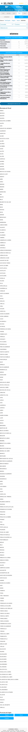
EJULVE (1, 318)
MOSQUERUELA (3, 468)
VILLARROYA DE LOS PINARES (6, 692)
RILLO (1, 544)
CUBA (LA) (2, 303)
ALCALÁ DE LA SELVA (4, 138)
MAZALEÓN (2, 435)
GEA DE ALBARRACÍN (4, 367)
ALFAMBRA (2, 146)
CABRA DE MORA (3, 225)
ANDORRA (2, 169)
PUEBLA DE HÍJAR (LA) (5, 534)
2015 (19, 13)
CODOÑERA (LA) (3, 288)
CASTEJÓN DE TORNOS (5, 263)
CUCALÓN (2, 308)
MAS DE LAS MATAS (4, 430)
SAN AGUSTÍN (3, 570)
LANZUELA (2, 407)
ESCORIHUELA (3, 321)
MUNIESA (2, 471)
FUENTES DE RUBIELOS (5, 357)
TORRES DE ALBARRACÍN (5, 626)
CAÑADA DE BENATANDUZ (5, 250)
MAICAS (1, 423)
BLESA (1, 212)
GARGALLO (2, 364)
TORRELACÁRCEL (4, 618)
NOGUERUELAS (3, 478)
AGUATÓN (2, 115)
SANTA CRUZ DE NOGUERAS (6, 575)
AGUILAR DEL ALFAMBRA (5, 120)
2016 (14, 13)
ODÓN (1, 484)
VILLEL (1, 697)
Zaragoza (7, 718)
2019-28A (8, 13)
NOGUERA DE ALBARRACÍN (5, 473)
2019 (3, 13)
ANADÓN (2, 166)
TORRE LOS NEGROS (4, 621)
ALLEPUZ (2, 151)
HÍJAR (1, 379)
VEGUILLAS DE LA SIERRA (5, 671)
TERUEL (1, 593)
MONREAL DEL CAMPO (5, 451)
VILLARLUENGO (3, 687)
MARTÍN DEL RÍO (3, 428)
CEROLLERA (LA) (3, 285)
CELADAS (2, 280)
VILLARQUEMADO (4, 689)
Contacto (4, 730)
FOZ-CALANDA (3, 341)
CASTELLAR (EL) (3, 268)
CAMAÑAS (2, 237)
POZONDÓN (2, 529)
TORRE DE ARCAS (4, 611)
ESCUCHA (2, 324)
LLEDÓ (1, 418)
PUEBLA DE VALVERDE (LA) (5, 537)
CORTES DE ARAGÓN (4, 293)
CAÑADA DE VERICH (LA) (5, 252)
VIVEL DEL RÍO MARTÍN (5, 704)
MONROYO (2, 453)
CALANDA (2, 232)
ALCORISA (2, 143)
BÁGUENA (2, 186)
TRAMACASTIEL (3, 636)
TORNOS (2, 600)
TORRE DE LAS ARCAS (5, 613)
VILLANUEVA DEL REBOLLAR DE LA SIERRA (9, 679)
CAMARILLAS (3, 242)
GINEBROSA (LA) (3, 369)
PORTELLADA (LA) (4, 527)
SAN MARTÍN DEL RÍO (4, 572)
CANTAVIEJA (2, 247)
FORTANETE (2, 339)
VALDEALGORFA (3, 654)
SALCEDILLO (2, 562)
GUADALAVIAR (3, 374)
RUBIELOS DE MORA (4, 560)
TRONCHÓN (2, 641)
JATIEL (1, 397)
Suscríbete (21, 3)
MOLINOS (2, 445)
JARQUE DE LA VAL (4, 395)
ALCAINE (2, 136)
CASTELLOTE (3, 270)
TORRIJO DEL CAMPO (4, 633)
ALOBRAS (2, 161)
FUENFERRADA (3, 349)
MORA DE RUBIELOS (4, 463)
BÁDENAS (2, 184)
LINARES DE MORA (4, 415)
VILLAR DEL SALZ (3, 684)
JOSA (1, 402)
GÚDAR (1, 377)
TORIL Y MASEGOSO (4, 595)
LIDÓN (1, 412)
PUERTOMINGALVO (4, 539)
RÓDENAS (2, 550)
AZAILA (1, 181)
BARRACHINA (3, 191)
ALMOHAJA (2, 158)
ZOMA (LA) (2, 707)
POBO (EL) (2, 524)
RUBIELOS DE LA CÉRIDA (5, 557)
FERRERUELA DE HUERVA (5, 329)
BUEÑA (1, 219)
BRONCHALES (3, 217)
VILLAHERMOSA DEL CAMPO (6, 677)
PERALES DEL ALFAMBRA (5, 517)
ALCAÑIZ (2, 141)
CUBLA (1, 306)
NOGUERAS (2, 476)
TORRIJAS (2, 631)
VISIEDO (2, 702)
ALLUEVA (2, 156)
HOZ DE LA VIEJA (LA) (4, 384)
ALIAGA (1, 148)
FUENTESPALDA (3, 359)
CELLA (1, 283)
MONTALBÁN (3, 456)
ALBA (1, 125)
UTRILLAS (2, 646)
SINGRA (1, 588)
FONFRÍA (2, 331)
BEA (1, 194)
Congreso (6, 17)
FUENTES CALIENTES (4, 351)
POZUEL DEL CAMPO (4, 532)
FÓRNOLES (2, 336)
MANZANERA (3, 425)
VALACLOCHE (3, 649)
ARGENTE (2, 176)
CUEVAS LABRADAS (4, 316)
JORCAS (2, 400)
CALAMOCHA (3, 230)
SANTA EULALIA (3, 578)
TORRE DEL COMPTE (4, 616)
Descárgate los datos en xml (14, 103)
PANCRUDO (2, 504)
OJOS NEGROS (3, 486)
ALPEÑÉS (2, 164)
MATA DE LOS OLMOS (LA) (5, 433)
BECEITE (2, 197)
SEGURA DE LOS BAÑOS (5, 583)
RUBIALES (2, 555)
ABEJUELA (2, 113)
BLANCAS (2, 209)
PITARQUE (2, 519)
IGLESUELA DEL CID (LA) (5, 390)
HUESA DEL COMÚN (4, 387)
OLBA (1, 489)
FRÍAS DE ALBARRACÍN (5, 346)
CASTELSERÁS (3, 275)
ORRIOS (1, 499)
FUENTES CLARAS (4, 354)
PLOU (1, 522)
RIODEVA (2, 547)
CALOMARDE (2, 235)
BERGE (1, 204)
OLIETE (1, 491)
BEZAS (1, 207)
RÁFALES (2, 542)
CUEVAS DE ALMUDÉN (4, 313)
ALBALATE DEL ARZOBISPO (6, 128)
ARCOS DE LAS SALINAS (5, 171)
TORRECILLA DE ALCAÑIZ (5, 605)
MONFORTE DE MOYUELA (5, 448)
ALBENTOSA (2, 133)
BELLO (1, 199)
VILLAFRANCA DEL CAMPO (5, 674)
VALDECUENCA (3, 656)
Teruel (21, 715)
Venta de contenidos (11, 730)
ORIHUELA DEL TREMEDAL (5, 496)
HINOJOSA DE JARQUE (5, 382)
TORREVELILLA (3, 628)
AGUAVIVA (2, 118)
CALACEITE (2, 227)
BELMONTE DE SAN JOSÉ (5, 202)
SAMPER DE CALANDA (5, 567)
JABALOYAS (2, 392)
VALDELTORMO (3, 661)
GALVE (1, 362)
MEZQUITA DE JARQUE (5, 438)
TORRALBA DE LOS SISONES (6, 603)
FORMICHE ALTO (3, 334)
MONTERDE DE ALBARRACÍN (6, 461)
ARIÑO (1, 179)
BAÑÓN (1, 189)
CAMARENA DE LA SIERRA (5, 240)
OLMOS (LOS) (3, 494)
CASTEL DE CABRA (4, 265)
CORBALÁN (2, 291)
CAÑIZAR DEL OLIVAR (4, 258)
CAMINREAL (2, 245)
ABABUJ (2, 110)
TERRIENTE (2, 590)
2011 (25, 13)
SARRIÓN (2, 580)
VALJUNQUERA (3, 666)
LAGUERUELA (3, 405)
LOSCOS (2, 420)
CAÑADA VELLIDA (4, 255)
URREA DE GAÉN (3, 644)
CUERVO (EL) (2, 311)
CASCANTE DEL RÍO (4, 260)
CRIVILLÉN (2, 301)
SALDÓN (2, 565)
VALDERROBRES (3, 664)
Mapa (25, 10)
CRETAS (1, 298)
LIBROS (1, 410)
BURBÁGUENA (3, 222)
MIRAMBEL (2, 440)
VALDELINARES (3, 659)
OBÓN (1, 481)
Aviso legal (22, 730)
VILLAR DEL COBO (4, 682)
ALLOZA (1, 153)
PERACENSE (2, 511)
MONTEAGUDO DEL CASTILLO (6, 458)
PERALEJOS (2, 514)
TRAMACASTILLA (3, 638)
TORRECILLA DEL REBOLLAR (6, 608)
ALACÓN (2, 123)
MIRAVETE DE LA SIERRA (5, 443)
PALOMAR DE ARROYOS (5, 501)
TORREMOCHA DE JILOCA (5, 623)
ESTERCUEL (2, 326)
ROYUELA (2, 552)
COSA (1, 296)
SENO (1, 585)
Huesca (6, 715)
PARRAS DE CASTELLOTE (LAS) (6, 506)
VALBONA (2, 651)
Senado (21, 17)
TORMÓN (2, 598)
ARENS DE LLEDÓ (4, 174)
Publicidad (17, 730)
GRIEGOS (2, 372)
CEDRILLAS (2, 278)
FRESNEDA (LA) (3, 344)
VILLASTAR (2, 694)
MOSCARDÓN (3, 466)
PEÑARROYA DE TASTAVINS (6, 509)
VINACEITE (2, 699)
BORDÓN (2, 214)
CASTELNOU (2, 273)
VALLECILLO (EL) (3, 669)
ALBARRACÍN (3, 131)
